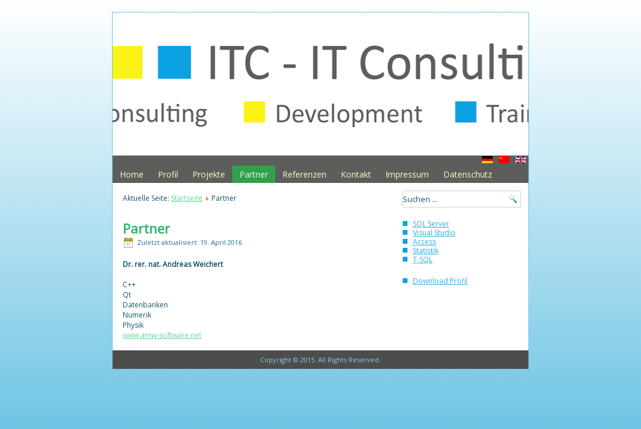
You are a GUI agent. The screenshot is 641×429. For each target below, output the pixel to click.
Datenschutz (467, 174)
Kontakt (356, 174)
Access (424, 242)
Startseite (187, 198)
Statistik (425, 250)
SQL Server (431, 224)
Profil (168, 174)
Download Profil (440, 281)
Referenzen (304, 174)
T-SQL (422, 259)
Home (132, 174)
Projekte (208, 174)
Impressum (407, 174)
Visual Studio (434, 233)
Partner (253, 174)
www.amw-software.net (162, 335)
